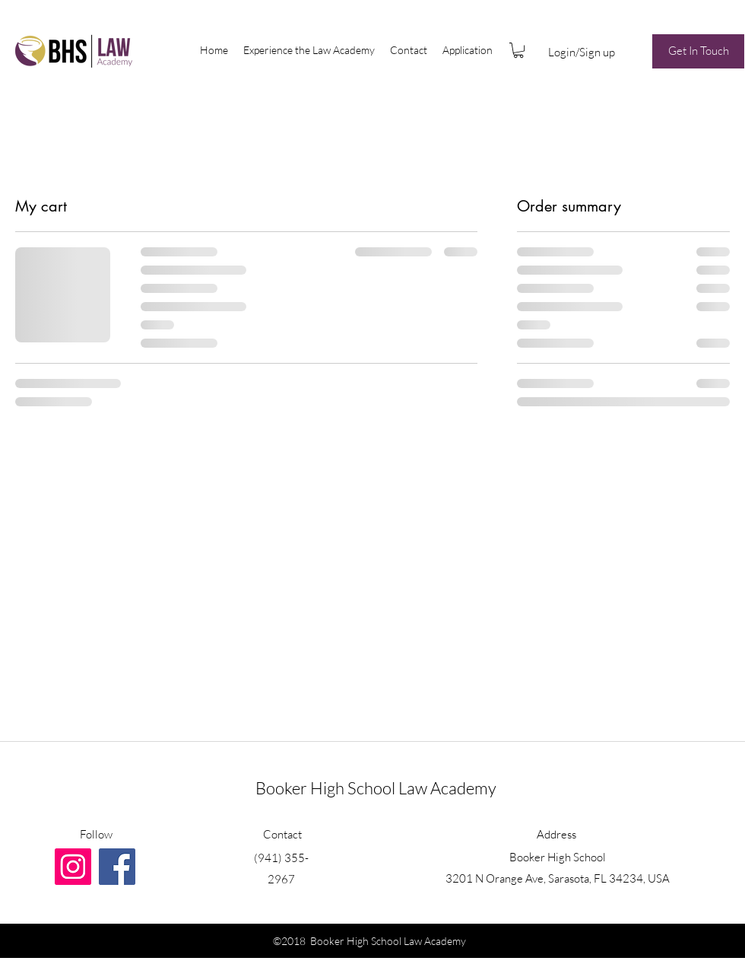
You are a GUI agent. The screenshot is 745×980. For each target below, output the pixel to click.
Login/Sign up (581, 52)
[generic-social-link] (117, 866)
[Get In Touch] (698, 51)
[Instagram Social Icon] (73, 866)
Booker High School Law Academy (375, 788)
